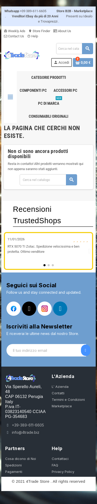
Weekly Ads (14, 31)
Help (32, 36)
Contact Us (14, 36)
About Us (62, 31)
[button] (7, 251)
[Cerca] (74, 48)
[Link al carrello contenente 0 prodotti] (83, 62)
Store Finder (39, 31)
